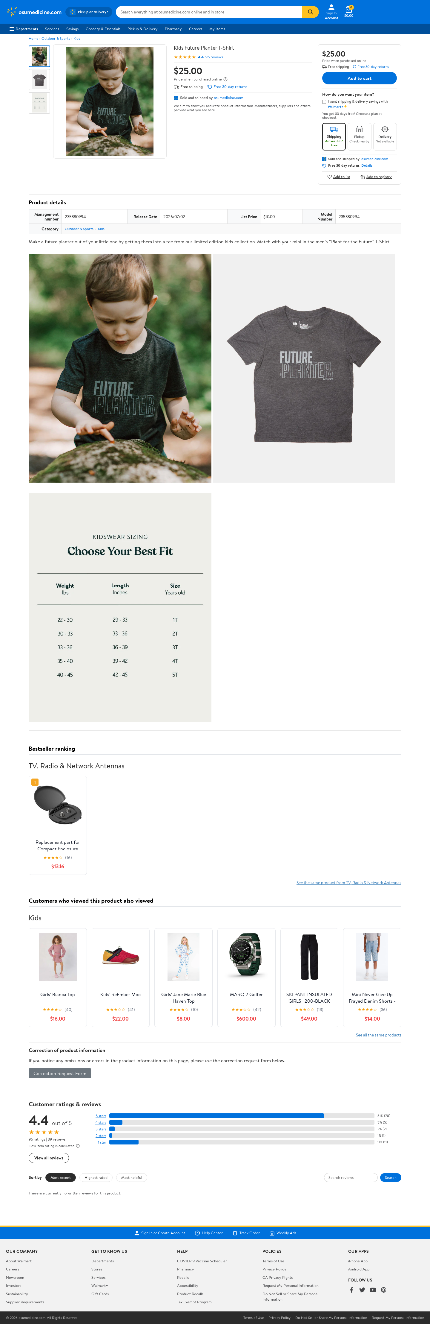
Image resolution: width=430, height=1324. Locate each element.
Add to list (338, 176)
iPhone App (358, 1261)
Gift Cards (100, 1293)
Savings (72, 28)
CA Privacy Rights (277, 1277)
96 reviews (214, 57)
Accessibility (187, 1285)
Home (33, 38)
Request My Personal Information (290, 1285)
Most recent (60, 1177)
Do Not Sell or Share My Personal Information (331, 1318)
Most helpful (131, 1177)
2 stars (101, 1135)
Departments (24, 28)
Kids (76, 38)
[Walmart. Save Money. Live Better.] (34, 12)
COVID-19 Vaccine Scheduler (202, 1261)
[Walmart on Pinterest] (383, 1290)
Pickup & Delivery (143, 28)
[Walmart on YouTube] (373, 1290)
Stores (96, 1269)
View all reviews (48, 1158)
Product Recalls (190, 1293)
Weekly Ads (282, 1233)
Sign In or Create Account (159, 1233)
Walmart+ (99, 1285)
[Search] (310, 12)
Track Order (246, 1233)
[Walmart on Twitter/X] (362, 1290)
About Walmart (19, 1261)
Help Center (209, 1233)
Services (52, 28)
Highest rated (96, 1177)
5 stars (101, 1116)
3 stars (101, 1129)
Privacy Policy (274, 1269)
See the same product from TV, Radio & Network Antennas (349, 882)
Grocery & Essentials (103, 28)
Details (366, 165)
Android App (358, 1269)
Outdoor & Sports (56, 38)
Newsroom (15, 1277)
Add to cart (359, 78)
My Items (217, 28)
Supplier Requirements (25, 1302)
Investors (13, 1285)
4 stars (100, 1122)
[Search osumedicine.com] (209, 12)
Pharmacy (173, 28)
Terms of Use (273, 1261)
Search (391, 1177)
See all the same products (378, 1035)
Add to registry (376, 176)
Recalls (183, 1277)
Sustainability (17, 1293)
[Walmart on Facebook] (351, 1290)
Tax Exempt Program (194, 1302)
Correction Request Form (59, 1073)
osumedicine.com (228, 97)
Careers (195, 28)
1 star (102, 1142)
